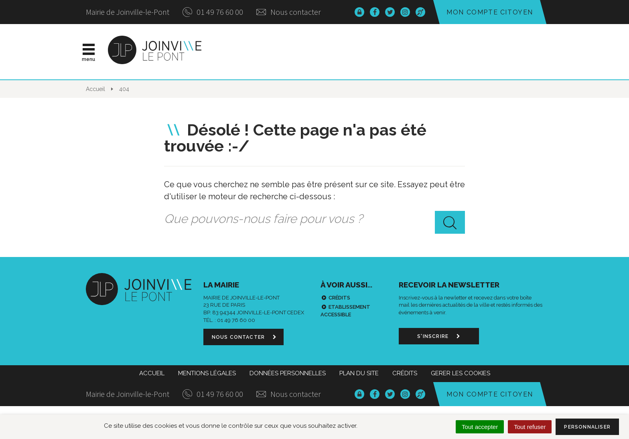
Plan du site (359, 373)
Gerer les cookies (460, 373)
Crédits (339, 298)
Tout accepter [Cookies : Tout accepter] (480, 426)
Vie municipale (335, 51)
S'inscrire (438, 336)
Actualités (264, 51)
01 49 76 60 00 (213, 12)
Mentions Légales (207, 373)
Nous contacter (288, 12)
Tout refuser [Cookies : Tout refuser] (530, 426)
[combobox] (314, 219)
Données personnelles (288, 373)
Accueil (151, 373)
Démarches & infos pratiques (451, 51)
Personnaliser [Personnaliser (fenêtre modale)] (587, 427)
